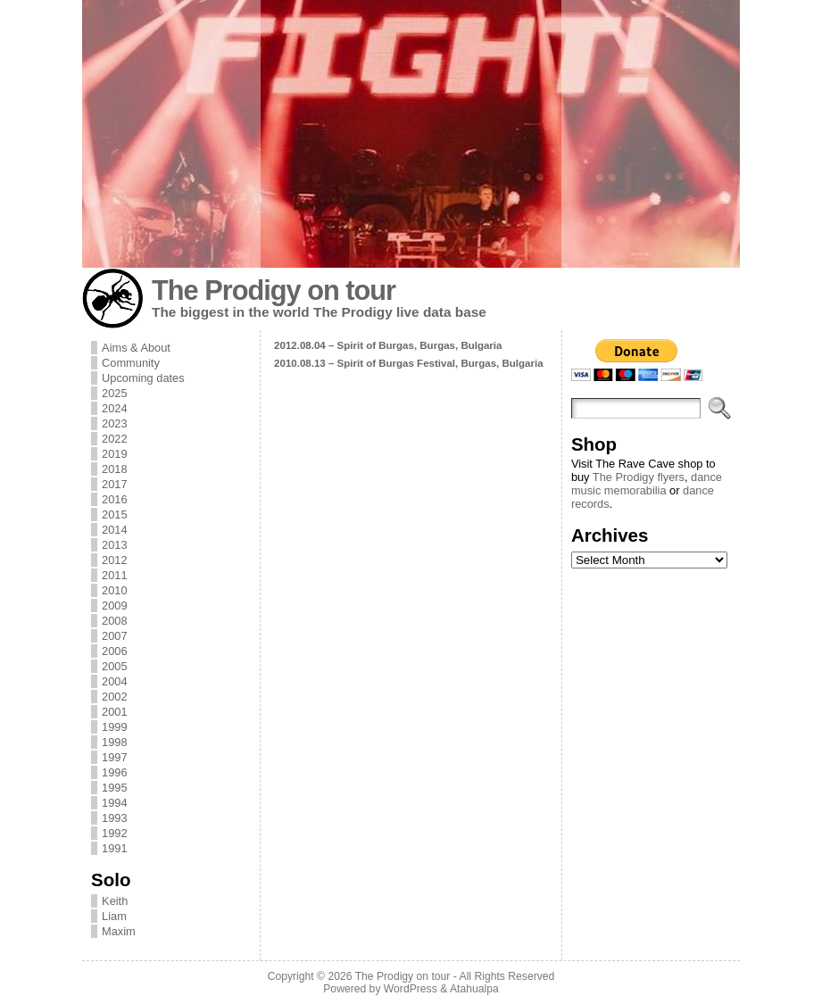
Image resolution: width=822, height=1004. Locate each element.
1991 (114, 848)
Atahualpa (474, 989)
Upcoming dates (143, 378)
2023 (114, 423)
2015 (114, 514)
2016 (114, 499)
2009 (114, 605)
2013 (114, 545)
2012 (114, 560)
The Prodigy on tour (273, 290)
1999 (114, 727)
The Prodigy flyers (639, 477)
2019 (114, 454)
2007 (114, 636)
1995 (114, 787)
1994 (114, 802)
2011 (114, 575)
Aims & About (136, 347)
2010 (114, 590)
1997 (114, 757)
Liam (114, 916)
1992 (114, 833)
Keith (115, 901)
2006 (114, 651)
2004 (114, 681)
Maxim (119, 931)
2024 (114, 408)
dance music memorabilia (646, 483)
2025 (114, 393)
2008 (114, 620)
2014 (114, 529)
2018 (114, 469)
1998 (114, 742)
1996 (114, 772)
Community (131, 362)
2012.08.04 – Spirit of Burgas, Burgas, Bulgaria (388, 345)
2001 (114, 711)
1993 (114, 818)
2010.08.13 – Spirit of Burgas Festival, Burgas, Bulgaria (408, 363)
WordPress (410, 989)
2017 (114, 484)
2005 (114, 666)
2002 (114, 696)
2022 (114, 438)
